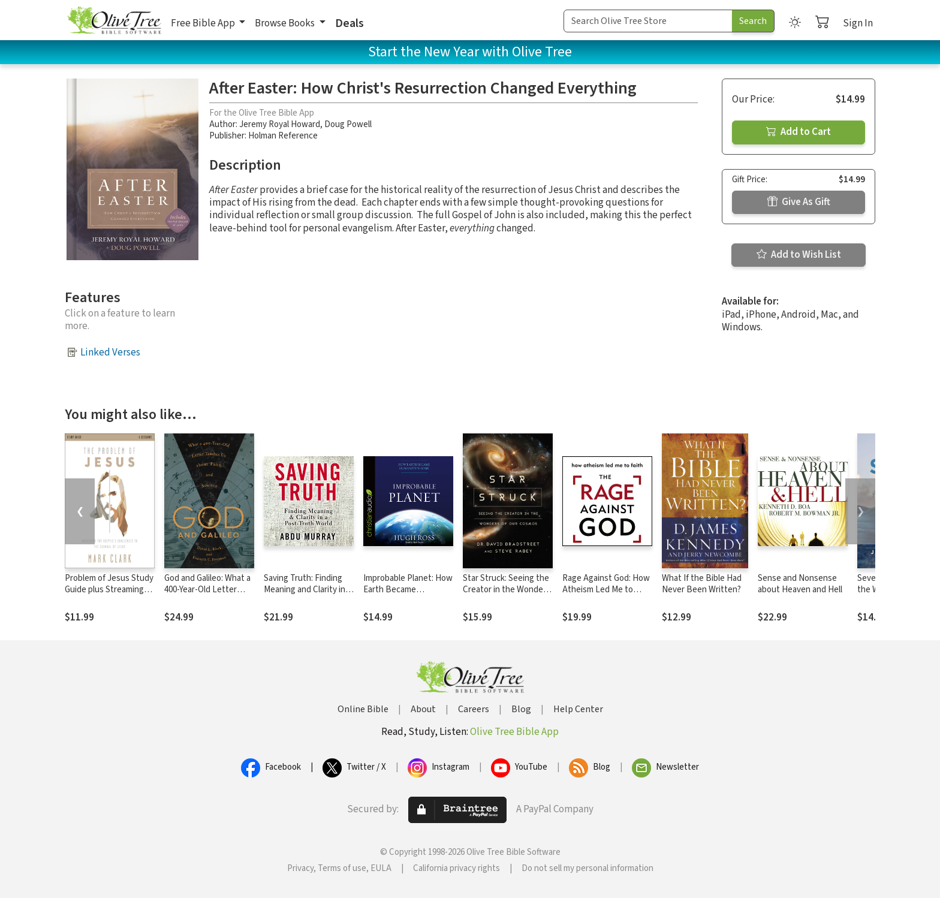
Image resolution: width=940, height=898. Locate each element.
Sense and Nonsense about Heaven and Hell (800, 584)
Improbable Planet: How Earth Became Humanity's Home (408, 589)
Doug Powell (348, 124)
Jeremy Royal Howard (279, 124)
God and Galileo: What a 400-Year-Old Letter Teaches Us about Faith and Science (208, 595)
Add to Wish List (799, 255)
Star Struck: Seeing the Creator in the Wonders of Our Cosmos (506, 589)
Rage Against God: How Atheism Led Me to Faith (606, 589)
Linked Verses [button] (110, 352)
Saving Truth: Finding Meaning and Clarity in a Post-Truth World (307, 589)
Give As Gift (798, 202)
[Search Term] (648, 21)
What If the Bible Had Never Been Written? (702, 584)
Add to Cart (798, 132)
